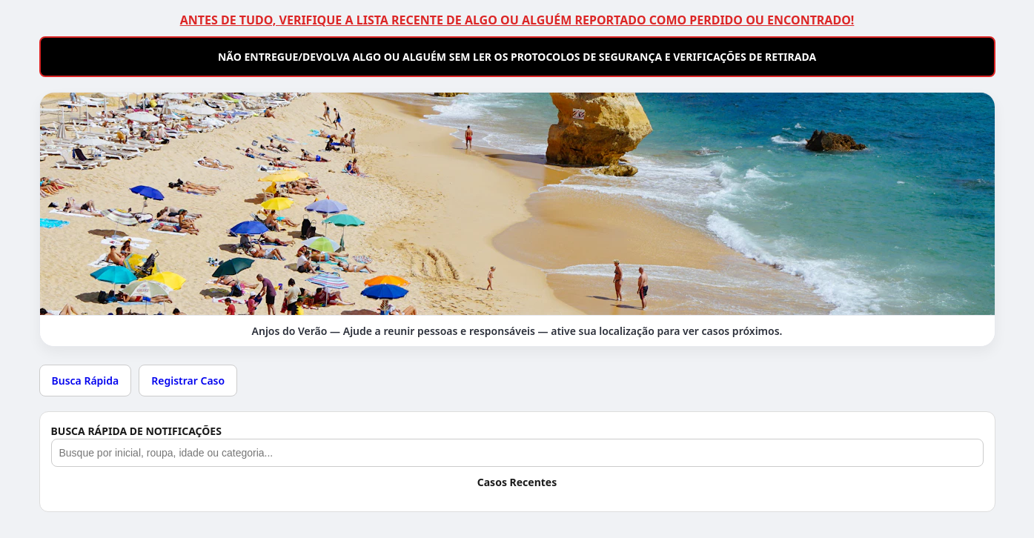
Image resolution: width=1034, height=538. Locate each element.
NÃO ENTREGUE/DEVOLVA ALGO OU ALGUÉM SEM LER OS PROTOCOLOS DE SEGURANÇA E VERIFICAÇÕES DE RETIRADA (517, 57)
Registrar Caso (188, 380)
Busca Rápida (85, 380)
